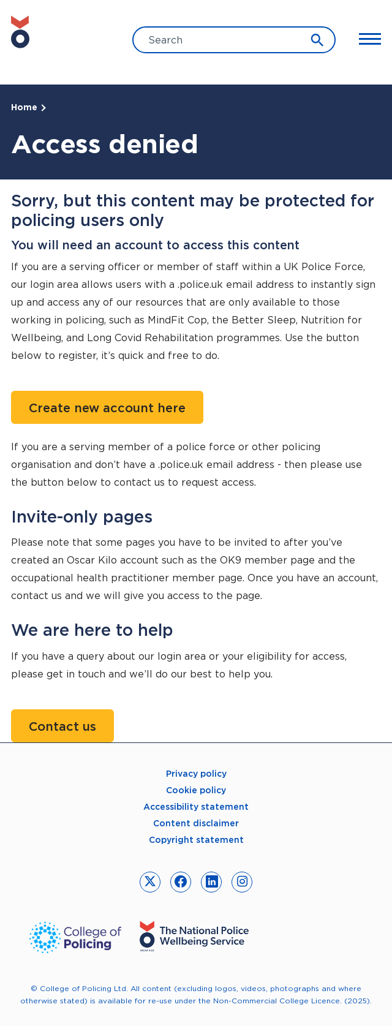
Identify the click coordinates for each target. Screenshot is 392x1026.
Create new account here (107, 408)
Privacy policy (196, 774)
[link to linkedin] (211, 882)
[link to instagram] (242, 882)
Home (24, 107)
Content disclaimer (196, 823)
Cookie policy (196, 790)
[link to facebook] (180, 882)
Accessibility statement (196, 807)
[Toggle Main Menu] (364, 39)
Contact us (62, 726)
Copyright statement (196, 840)
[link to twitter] (150, 882)
